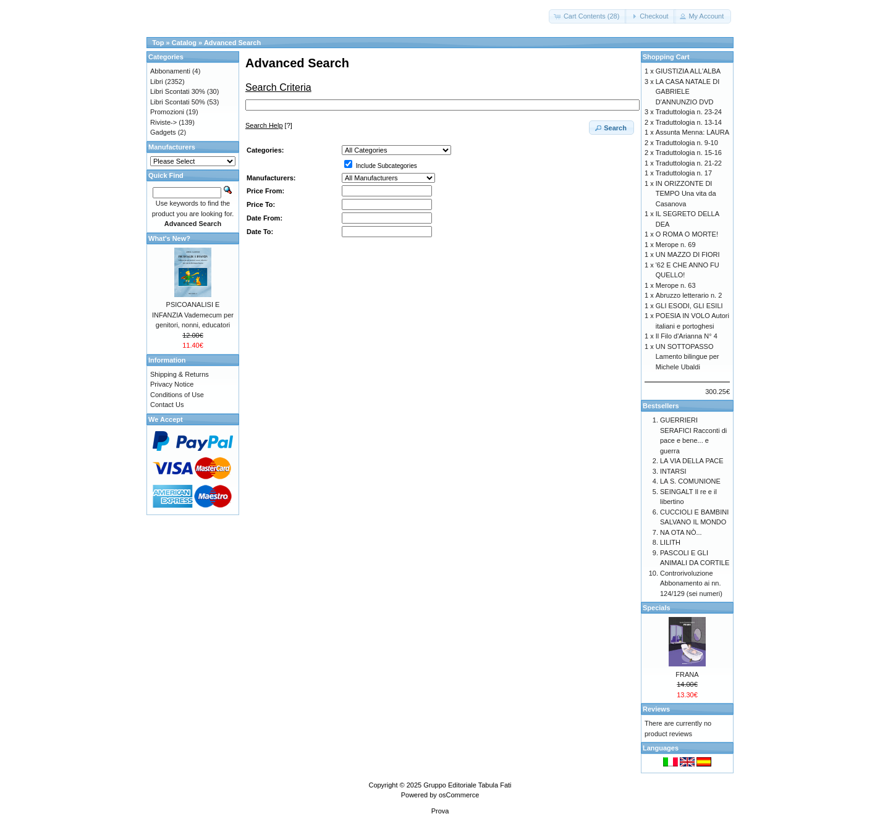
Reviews (656, 709)
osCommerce (459, 795)
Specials (657, 607)
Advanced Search (232, 42)
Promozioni (167, 111)
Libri (156, 81)
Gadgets (163, 132)
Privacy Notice (171, 384)
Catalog (184, 42)
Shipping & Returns (179, 374)
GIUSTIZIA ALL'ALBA (688, 71)
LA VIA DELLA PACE (692, 460)
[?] (268, 125)
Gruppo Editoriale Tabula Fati (467, 785)
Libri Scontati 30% (177, 91)
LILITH (670, 542)
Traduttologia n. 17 (684, 173)
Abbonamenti (170, 71)
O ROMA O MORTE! (687, 234)
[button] (588, 16)
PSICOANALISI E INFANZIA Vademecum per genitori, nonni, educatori (193, 315)
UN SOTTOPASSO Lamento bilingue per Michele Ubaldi (687, 357)
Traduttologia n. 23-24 (689, 111)
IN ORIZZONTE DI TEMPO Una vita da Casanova (686, 194)
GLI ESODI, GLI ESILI (689, 305)
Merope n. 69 (676, 244)
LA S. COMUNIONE (690, 481)
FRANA (686, 674)
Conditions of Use (177, 394)
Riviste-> (163, 122)
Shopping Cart (666, 57)
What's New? (169, 238)
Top (158, 42)
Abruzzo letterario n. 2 (689, 295)
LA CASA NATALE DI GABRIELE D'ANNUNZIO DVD (688, 92)
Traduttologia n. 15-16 (689, 152)
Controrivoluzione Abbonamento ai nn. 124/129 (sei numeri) (691, 583)
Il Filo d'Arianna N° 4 (686, 336)
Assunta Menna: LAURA (692, 132)
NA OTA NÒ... (681, 532)
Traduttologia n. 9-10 (687, 142)
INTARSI (673, 471)
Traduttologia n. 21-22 (689, 163)
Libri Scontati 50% (177, 102)
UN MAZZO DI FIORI (688, 254)
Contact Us (167, 404)
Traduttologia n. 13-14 (689, 122)
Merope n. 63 (676, 285)
